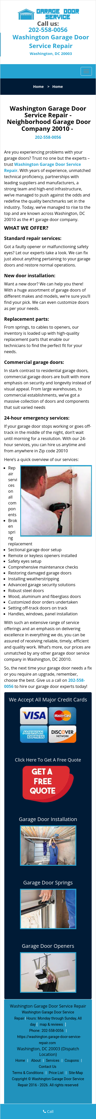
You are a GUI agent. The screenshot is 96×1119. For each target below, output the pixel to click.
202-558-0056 (48, 29)
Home (38, 86)
